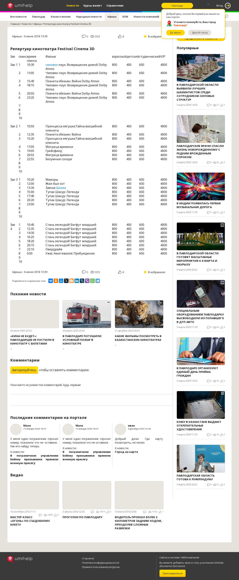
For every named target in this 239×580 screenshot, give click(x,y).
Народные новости (89, 16)
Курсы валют (92, 5)
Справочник (115, 5)
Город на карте (126, 452)
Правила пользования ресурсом (101, 567)
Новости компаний (146, 16)
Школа (61, 188)
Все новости (18, 16)
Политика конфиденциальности (100, 562)
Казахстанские (61, 16)
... (34, 342)
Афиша (112, 16)
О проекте (88, 558)
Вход (219, 5)
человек (52, 65)
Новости (72, 5)
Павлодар (38, 16)
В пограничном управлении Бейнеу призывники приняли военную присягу (34, 459)
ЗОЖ (125, 16)
